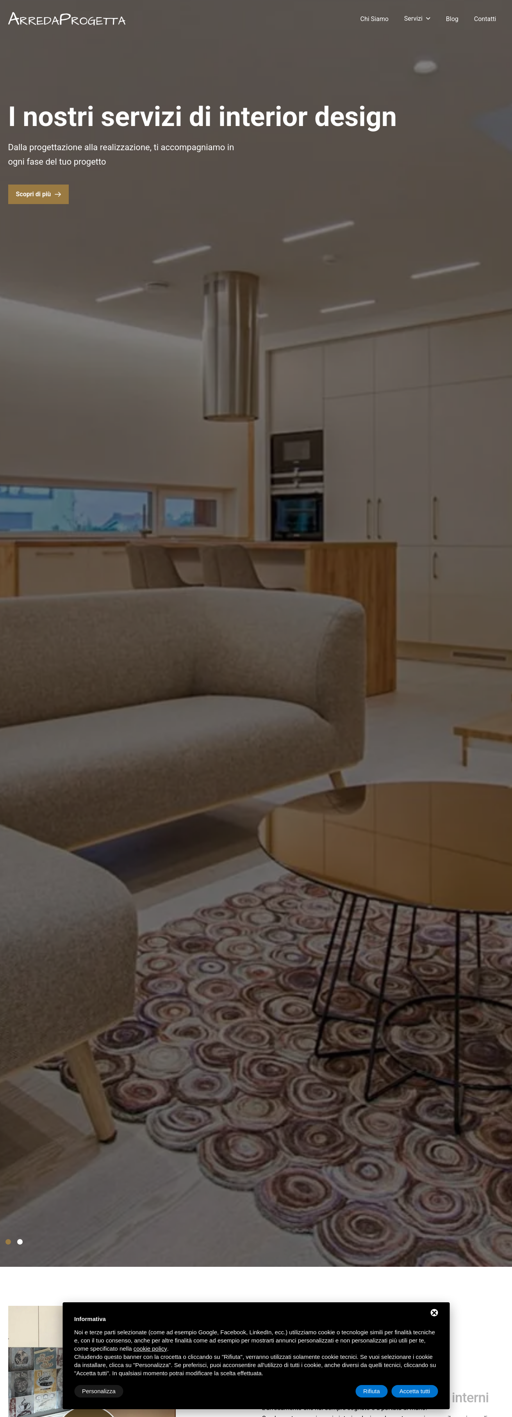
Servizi (413, 18)
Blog (452, 19)
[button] (8, 1242)
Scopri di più (33, 195)
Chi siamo (374, 19)
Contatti (485, 19)
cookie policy (150, 1348)
